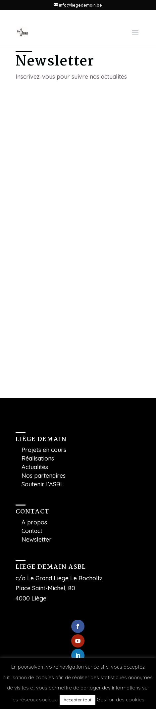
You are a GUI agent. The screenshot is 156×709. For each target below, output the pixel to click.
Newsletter (37, 539)
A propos (34, 522)
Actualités (35, 467)
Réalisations (38, 458)
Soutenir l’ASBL (43, 484)
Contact (32, 531)
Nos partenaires (44, 475)
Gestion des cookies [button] (120, 699)
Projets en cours (44, 450)
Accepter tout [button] (77, 699)
